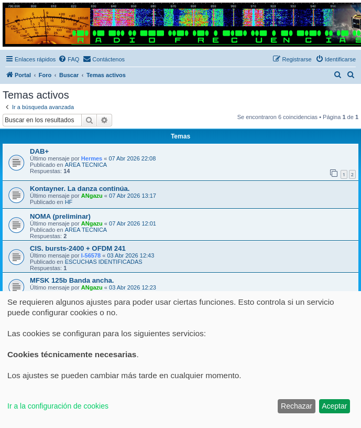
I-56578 (91, 255)
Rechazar (296, 406)
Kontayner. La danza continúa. (80, 188)
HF (69, 202)
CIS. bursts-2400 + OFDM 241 (78, 248)
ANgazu (92, 195)
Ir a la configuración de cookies (57, 406)
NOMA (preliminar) (60, 216)
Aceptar (334, 406)
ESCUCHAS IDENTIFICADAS (104, 262)
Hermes (91, 158)
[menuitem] (68, 59)
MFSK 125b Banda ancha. (72, 280)
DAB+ (39, 151)
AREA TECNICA (86, 165)
